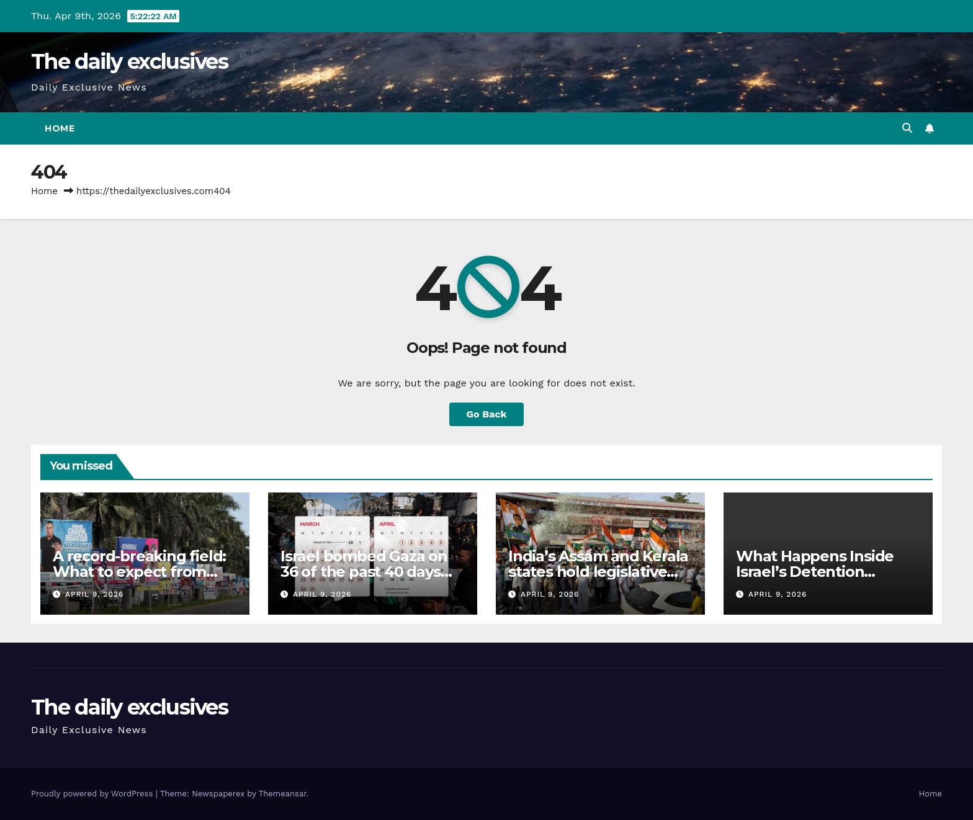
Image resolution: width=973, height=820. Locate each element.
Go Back (487, 414)
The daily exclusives (129, 61)
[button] (907, 128)
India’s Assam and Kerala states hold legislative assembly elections (598, 571)
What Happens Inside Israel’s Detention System (815, 571)
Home (59, 128)
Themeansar (283, 793)
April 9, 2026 (94, 594)
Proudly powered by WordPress (93, 793)
